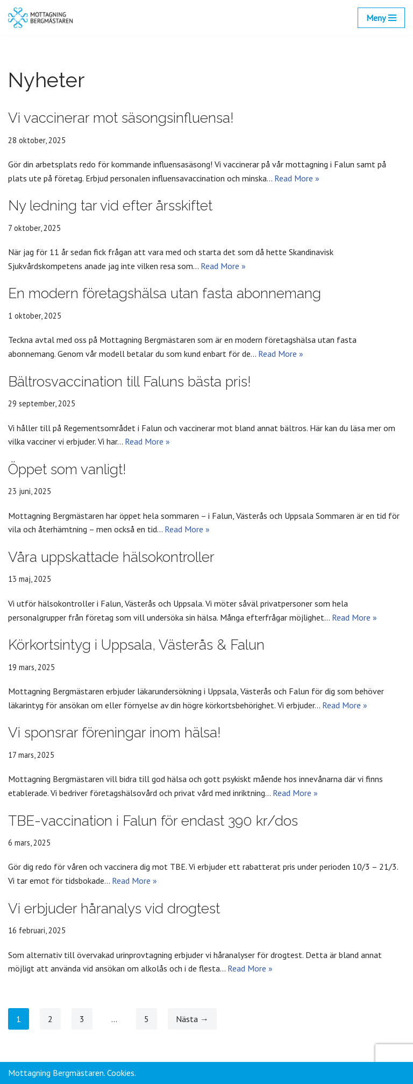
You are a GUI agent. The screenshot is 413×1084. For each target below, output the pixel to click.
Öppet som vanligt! (67, 469)
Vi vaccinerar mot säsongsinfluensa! (121, 118)
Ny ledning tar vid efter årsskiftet (110, 206)
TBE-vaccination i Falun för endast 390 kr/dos (153, 821)
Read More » (296, 178)
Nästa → (192, 1018)
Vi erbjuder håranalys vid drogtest (114, 908)
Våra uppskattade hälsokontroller (111, 557)
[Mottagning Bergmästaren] (40, 18)
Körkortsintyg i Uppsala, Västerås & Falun (136, 645)
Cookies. (121, 1072)
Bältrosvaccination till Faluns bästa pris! (129, 382)
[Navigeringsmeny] (381, 18)
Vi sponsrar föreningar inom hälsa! (114, 732)
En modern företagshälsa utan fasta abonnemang (164, 293)
